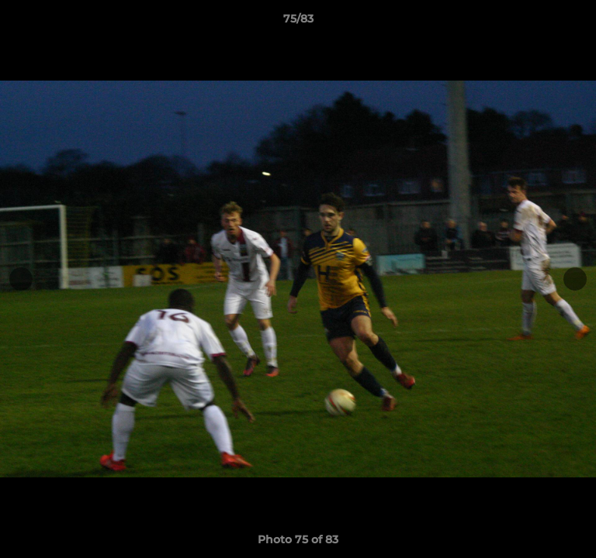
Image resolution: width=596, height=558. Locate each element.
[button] (577, 22)
